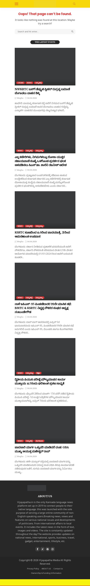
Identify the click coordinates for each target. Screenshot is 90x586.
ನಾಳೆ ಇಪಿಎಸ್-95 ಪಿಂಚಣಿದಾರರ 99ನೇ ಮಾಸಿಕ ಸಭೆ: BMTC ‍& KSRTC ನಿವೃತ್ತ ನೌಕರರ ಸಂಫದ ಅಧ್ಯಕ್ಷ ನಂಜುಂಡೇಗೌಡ (43, 308)
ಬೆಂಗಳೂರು (39, 441)
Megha (20, 98)
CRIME (20, 83)
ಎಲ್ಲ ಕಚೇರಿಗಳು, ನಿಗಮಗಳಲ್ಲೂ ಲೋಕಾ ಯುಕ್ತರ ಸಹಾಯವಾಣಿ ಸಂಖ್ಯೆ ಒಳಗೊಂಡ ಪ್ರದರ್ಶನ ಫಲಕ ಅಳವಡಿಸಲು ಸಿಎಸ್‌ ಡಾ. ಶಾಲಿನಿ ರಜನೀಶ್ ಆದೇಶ (41, 161)
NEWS (29, 83)
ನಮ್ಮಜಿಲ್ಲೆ (38, 83)
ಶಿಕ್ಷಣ (38, 373)
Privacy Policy (33, 568)
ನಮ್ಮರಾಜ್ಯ (39, 150)
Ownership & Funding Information (46, 573)
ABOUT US (46, 568)
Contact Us (58, 568)
